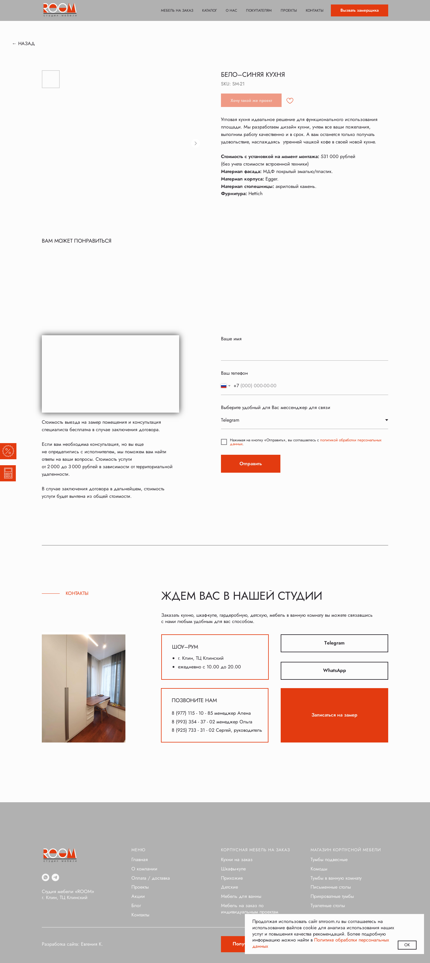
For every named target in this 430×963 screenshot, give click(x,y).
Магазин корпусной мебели (346, 850)
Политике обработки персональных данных (320, 943)
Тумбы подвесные (329, 859)
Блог (136, 905)
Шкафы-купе (233, 868)
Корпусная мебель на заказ (255, 850)
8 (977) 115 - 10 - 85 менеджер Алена (211, 713)
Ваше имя (231, 338)
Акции (138, 896)
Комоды (319, 868)
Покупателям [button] (259, 10)
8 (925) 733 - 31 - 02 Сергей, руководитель (217, 730)
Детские (229, 887)
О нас (231, 10)
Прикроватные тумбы (332, 896)
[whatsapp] (45, 877)
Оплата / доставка (150, 878)
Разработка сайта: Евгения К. (72, 944)
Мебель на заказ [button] (177, 10)
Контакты (314, 10)
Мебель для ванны (241, 896)
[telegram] (55, 877)
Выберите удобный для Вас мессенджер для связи (275, 407)
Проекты (289, 10)
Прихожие (232, 878)
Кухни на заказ (237, 859)
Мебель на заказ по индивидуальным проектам (249, 908)
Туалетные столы (328, 905)
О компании (144, 868)
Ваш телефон (234, 373)
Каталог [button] (209, 10)
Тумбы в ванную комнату (336, 878)
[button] (359, 10)
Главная (139, 859)
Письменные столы (331, 887)
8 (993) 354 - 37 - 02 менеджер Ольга (212, 721)
